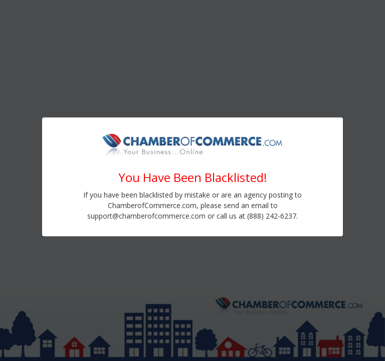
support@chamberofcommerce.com (146, 216)
